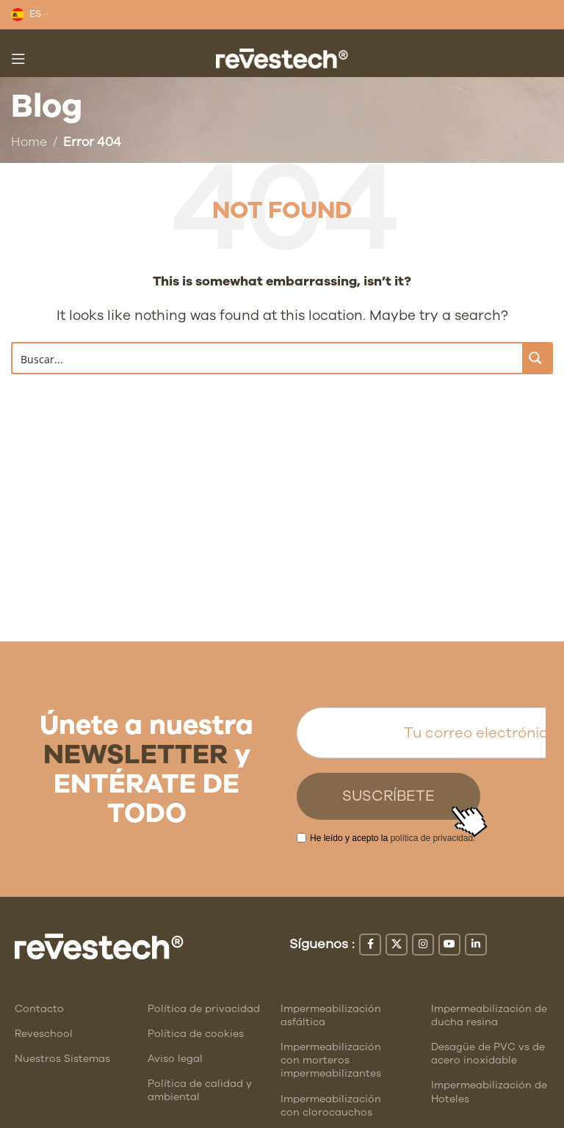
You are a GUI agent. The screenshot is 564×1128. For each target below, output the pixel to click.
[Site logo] (282, 57)
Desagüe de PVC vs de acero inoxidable (488, 1053)
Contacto (39, 1009)
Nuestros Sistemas (62, 1059)
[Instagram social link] (423, 945)
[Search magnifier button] (537, 358)
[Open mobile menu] (18, 58)
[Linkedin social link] (476, 945)
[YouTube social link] (449, 945)
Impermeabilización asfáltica (331, 1015)
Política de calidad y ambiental (200, 1090)
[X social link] (397, 945)
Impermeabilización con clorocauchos (331, 1105)
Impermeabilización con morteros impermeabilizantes (331, 1060)
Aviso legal (175, 1059)
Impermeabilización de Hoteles (489, 1091)
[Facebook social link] (370, 945)
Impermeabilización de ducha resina (489, 1015)
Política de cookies (196, 1034)
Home (29, 142)
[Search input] (268, 358)
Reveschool (44, 1034)
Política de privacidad (204, 1009)
